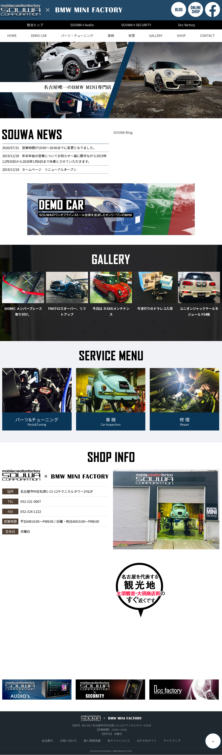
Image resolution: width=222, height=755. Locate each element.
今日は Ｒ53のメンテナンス (111, 311)
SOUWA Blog (123, 132)
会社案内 (47, 741)
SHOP (181, 35)
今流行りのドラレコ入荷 (155, 308)
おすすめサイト (147, 741)
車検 (111, 35)
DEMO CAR (39, 35)
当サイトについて (118, 741)
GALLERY (155, 35)
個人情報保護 (92, 741)
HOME (12, 35)
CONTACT (207, 35)
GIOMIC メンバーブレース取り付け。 (23, 311)
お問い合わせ (68, 741)
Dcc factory (186, 24)
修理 (131, 35)
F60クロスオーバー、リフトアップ (67, 311)
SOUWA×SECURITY (136, 24)
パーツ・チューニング (77, 35)
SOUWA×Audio (82, 24)
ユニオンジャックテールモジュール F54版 (199, 311)
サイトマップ (171, 741)
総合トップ (35, 24)
